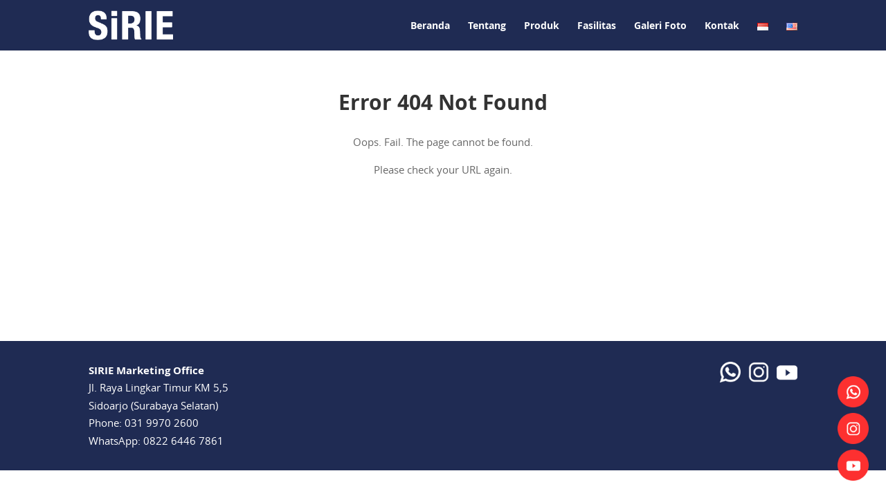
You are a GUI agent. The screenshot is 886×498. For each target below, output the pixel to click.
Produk (541, 25)
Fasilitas (596, 25)
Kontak (722, 25)
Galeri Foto (660, 25)
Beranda (430, 25)
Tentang (487, 25)
